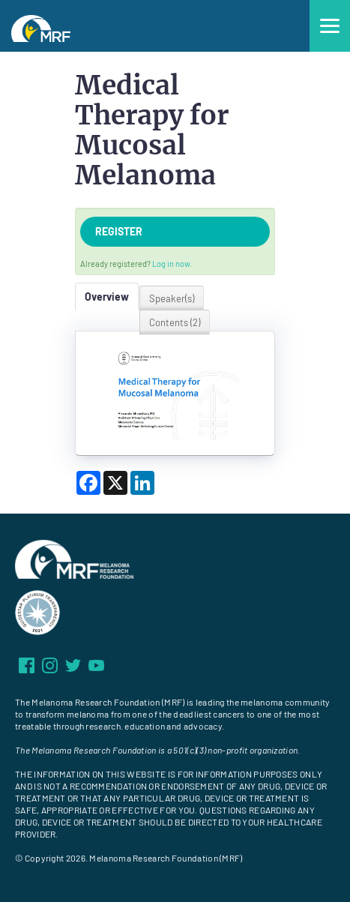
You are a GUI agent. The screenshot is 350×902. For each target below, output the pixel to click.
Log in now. (172, 263)
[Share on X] (115, 483)
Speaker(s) (171, 298)
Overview (107, 296)
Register (118, 231)
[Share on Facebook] (88, 483)
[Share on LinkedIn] (142, 483)
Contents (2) (174, 322)
